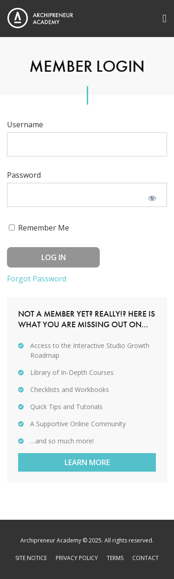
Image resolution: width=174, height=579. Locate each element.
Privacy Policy (77, 558)
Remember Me (39, 228)
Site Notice (31, 558)
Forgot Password (36, 279)
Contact (145, 558)
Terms (115, 558)
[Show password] (152, 198)
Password (24, 175)
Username (25, 124)
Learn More (87, 462)
